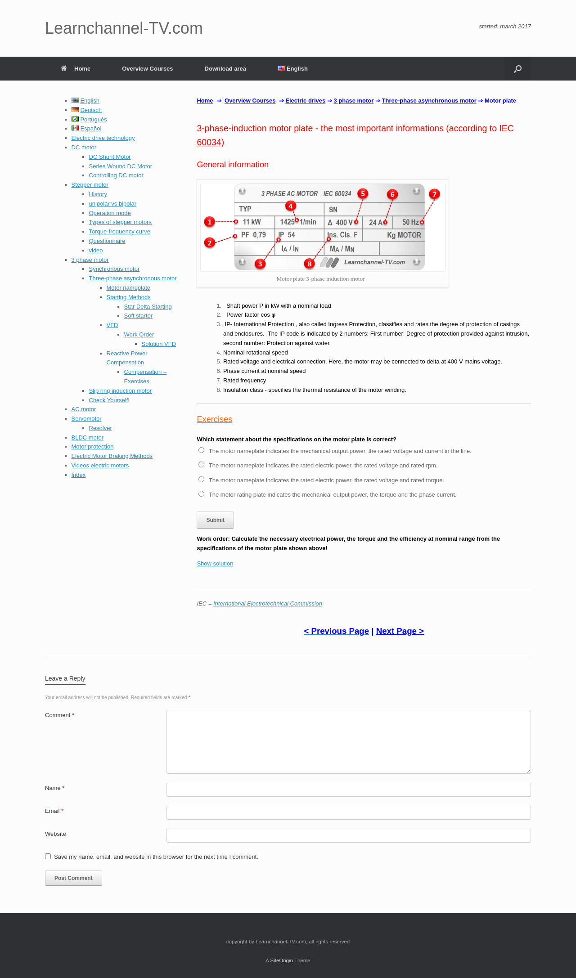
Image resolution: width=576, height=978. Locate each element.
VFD (112, 325)
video (96, 250)
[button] (517, 69)
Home (75, 68)
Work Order (139, 334)
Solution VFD (159, 344)
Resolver (100, 428)
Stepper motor (90, 184)
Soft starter (138, 315)
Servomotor (87, 418)
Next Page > (400, 631)
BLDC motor (88, 437)
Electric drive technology (103, 138)
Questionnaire (107, 241)
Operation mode (110, 213)
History (98, 194)
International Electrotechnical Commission (267, 603)
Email (54, 811)
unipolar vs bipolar (113, 203)
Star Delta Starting (148, 306)
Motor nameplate (129, 287)
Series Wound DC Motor (121, 166)
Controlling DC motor (116, 175)
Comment (59, 715)
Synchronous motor (114, 268)
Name (54, 788)
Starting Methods (129, 297)
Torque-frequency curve (120, 231)
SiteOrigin (281, 960)
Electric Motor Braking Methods (112, 456)
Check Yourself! (109, 400)
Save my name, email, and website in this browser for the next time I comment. (156, 856)
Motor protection (93, 446)
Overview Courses (147, 68)
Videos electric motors (100, 465)
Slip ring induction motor (120, 390)
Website (55, 833)
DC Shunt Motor (110, 156)
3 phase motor (90, 259)
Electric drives (305, 100)
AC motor (84, 409)
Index (79, 474)
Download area (225, 68)
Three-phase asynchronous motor (133, 278)
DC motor (84, 147)
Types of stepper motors (120, 222)
